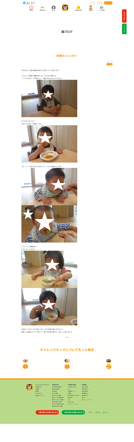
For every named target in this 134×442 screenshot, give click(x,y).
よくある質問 (102, 8)
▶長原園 (54, 409)
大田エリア (28, 2)
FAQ (69, 407)
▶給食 (37, 409)
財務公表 (70, 416)
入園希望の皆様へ (78, 8)
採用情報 (90, 8)
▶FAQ (83, 416)
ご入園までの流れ (72, 405)
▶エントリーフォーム (87, 418)
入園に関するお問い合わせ (47, 430)
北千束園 (109, 64)
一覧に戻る (67, 339)
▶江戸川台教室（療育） (58, 422)
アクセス (92, 3)
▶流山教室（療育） (57, 420)
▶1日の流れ (39, 411)
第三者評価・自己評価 (73, 413)
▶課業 (37, 407)
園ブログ (53, 8)
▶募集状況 (85, 411)
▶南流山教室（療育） (57, 424)
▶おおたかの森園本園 (57, 416)
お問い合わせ (108, 3)
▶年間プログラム (40, 413)
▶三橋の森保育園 (56, 405)
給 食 (32, 3)
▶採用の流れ (85, 407)
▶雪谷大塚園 (55, 407)
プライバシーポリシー (73, 422)
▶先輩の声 (85, 413)
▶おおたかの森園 (56, 413)
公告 (69, 418)
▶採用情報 (85, 409)
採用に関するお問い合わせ (73, 430)
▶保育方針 (38, 405)
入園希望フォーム (72, 409)
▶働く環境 (85, 405)
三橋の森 (28, 3)
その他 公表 (71, 420)
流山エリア (33, 2)
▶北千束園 (55, 411)
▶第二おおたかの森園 (57, 418)
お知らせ (99, 3)
